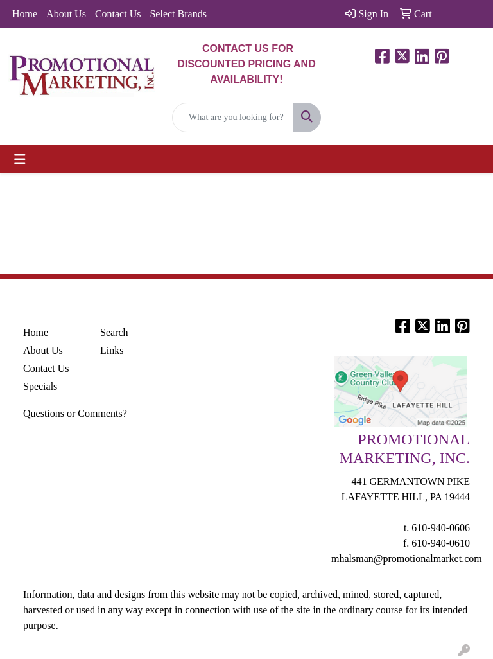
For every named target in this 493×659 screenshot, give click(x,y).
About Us (66, 13)
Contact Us (118, 13)
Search (114, 332)
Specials (40, 386)
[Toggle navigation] (19, 159)
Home (24, 13)
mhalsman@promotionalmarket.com (406, 558)
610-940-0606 (440, 527)
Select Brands (178, 13)
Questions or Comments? (75, 413)
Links (111, 350)
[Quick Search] (233, 117)
